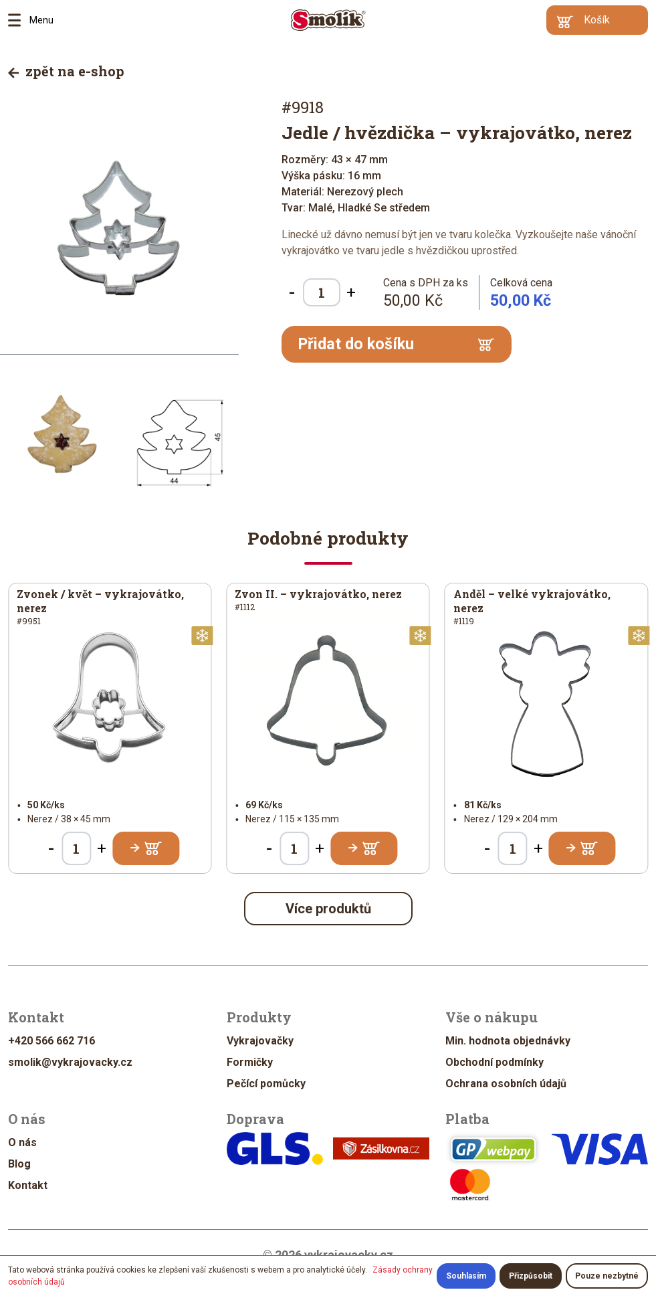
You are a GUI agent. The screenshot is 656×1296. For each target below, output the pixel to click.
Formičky (250, 1062)
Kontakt (27, 1185)
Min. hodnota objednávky (507, 1040)
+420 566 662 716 (51, 1040)
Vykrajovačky (260, 1040)
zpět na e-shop (66, 71)
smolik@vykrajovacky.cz (70, 1062)
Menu (18, 20)
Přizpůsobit (530, 1276)
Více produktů (328, 909)
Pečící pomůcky (266, 1083)
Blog (19, 1164)
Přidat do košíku (396, 344)
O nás (22, 1142)
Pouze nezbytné (607, 1276)
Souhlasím (466, 1276)
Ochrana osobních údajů (505, 1083)
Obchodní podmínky (494, 1062)
